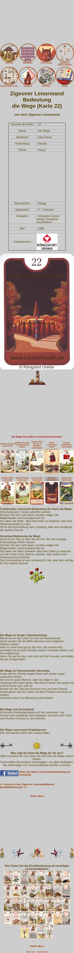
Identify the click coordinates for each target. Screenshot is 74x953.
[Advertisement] (37, 21)
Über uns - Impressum (37, 951)
